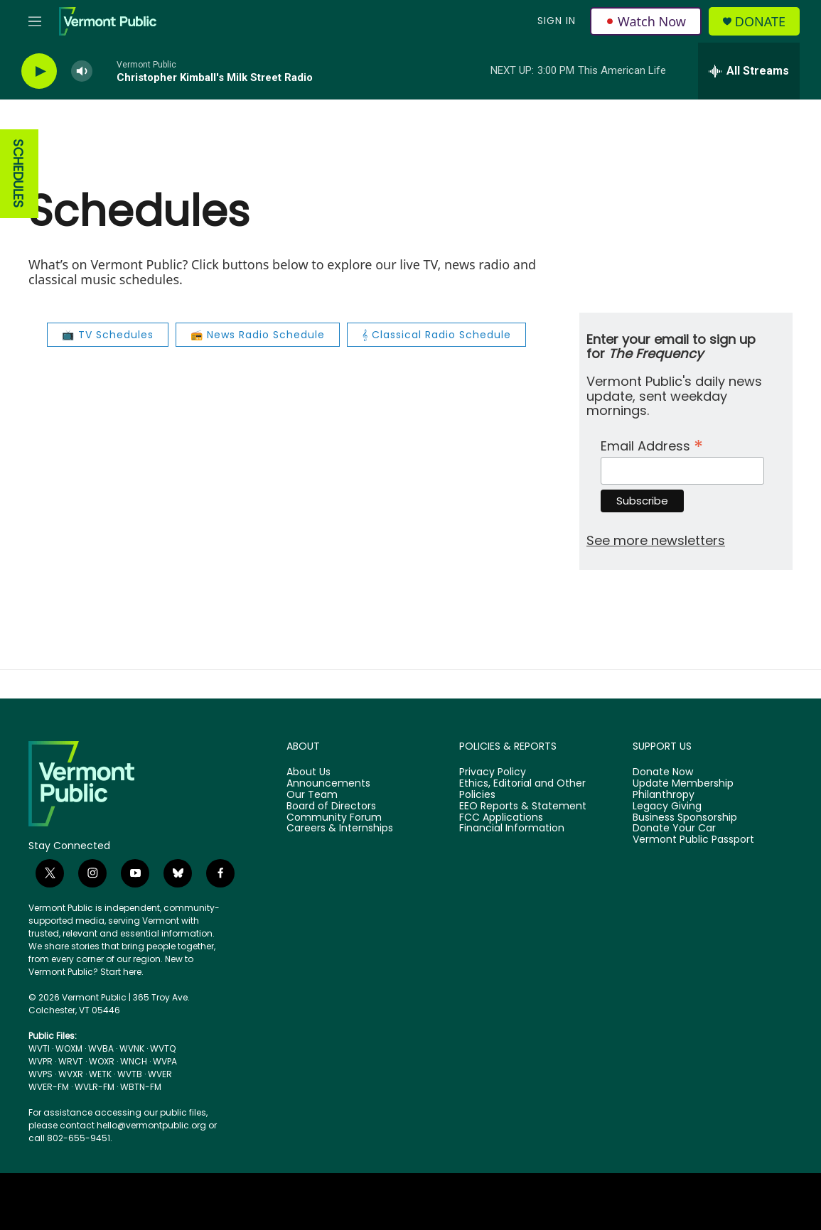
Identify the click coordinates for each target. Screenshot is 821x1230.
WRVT (70, 1061)
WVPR (40, 1061)
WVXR (70, 1074)
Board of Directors (331, 806)
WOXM (68, 1048)
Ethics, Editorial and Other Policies (522, 789)
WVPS (40, 1074)
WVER (160, 1074)
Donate (760, 21)
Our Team (312, 795)
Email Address (652, 444)
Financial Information (511, 828)
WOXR (101, 1061)
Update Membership (683, 783)
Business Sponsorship (685, 818)
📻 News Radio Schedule (258, 335)
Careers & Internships (339, 828)
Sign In (556, 21)
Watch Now (646, 21)
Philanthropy (663, 795)
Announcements (328, 783)
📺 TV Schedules (108, 335)
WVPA (165, 1061)
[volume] (82, 71)
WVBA (101, 1048)
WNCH (133, 1061)
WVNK (131, 1048)
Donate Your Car (674, 828)
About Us (308, 772)
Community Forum (334, 818)
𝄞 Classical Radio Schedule (436, 335)
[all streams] (749, 71)
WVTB (129, 1074)
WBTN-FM (140, 1087)
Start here (120, 972)
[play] (39, 71)
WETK (100, 1074)
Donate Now (663, 772)
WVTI (39, 1048)
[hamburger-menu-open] (34, 21)
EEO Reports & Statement (522, 806)
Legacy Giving (667, 806)
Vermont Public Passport (693, 840)
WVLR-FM (94, 1087)
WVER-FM (48, 1087)
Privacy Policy (492, 772)
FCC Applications (501, 818)
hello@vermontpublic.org (151, 1125)
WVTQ (163, 1048)
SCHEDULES (18, 173)
